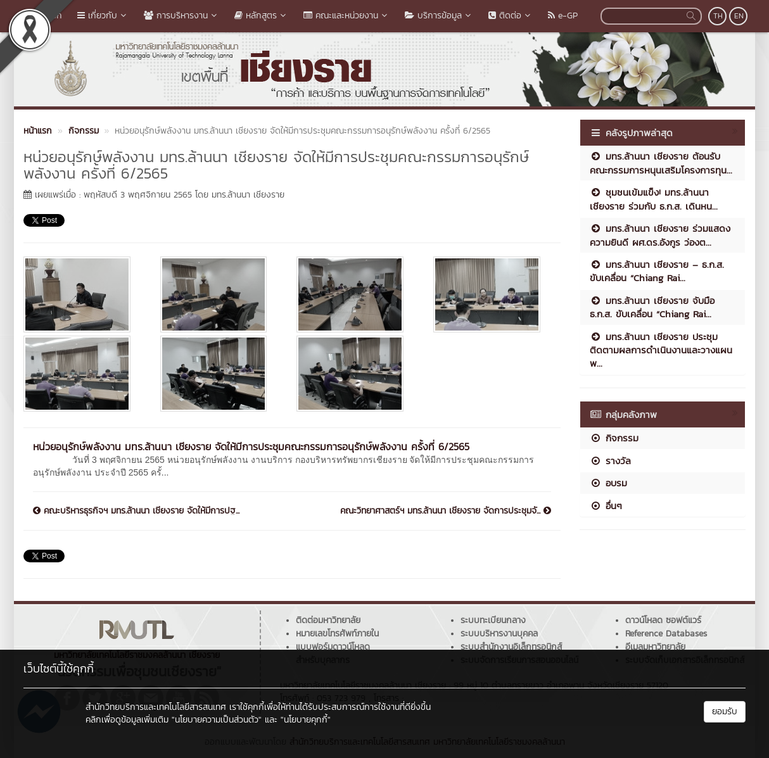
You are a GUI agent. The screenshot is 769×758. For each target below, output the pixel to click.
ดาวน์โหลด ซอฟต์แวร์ (663, 620)
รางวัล (610, 460)
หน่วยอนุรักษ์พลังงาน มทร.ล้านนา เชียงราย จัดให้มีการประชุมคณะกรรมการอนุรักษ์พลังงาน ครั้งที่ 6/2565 (251, 446)
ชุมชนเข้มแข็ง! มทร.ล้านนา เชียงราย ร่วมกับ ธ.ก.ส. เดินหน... (654, 199)
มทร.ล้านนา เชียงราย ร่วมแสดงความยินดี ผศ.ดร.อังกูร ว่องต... (660, 235)
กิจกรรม (614, 438)
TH (718, 16)
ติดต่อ (510, 15)
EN (739, 16)
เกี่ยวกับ (103, 15)
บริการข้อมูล (439, 15)
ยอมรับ (724, 711)
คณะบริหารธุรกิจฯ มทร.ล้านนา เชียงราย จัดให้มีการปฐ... (136, 511)
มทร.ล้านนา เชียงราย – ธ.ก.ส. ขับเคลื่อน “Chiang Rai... (657, 271)
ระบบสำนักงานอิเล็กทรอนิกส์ (511, 647)
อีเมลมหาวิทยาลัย (655, 647)
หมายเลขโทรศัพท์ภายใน (337, 633)
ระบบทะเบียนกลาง (493, 620)
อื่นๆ (606, 505)
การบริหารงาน (181, 15)
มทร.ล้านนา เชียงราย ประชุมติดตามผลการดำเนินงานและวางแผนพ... (661, 350)
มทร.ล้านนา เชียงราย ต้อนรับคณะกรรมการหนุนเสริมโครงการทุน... (661, 163)
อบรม (608, 483)
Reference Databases (666, 633)
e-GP (563, 15)
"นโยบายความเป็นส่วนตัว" (217, 719)
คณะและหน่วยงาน (346, 15)
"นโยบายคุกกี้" (306, 719)
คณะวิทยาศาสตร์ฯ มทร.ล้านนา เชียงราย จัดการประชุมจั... (445, 511)
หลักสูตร (261, 15)
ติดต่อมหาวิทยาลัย (328, 620)
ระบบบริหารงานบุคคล (499, 633)
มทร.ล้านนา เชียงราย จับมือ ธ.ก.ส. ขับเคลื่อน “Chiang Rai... (652, 307)
